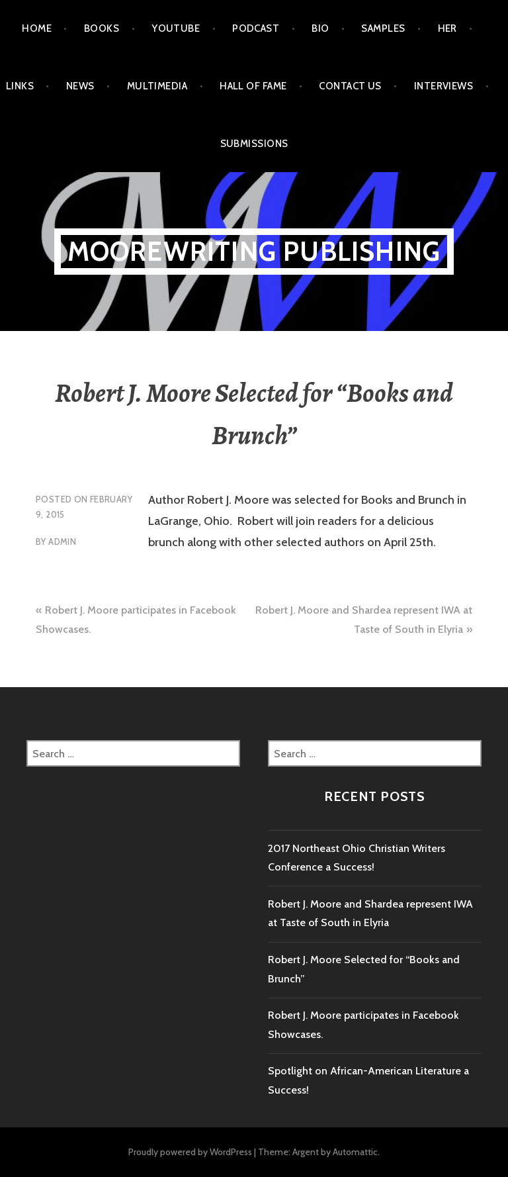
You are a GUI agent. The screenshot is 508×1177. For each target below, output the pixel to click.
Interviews (444, 86)
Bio (320, 28)
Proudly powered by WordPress (190, 1152)
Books (101, 28)
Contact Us (350, 86)
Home (37, 28)
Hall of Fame (253, 86)
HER (447, 28)
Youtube (175, 28)
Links (20, 86)
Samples (383, 28)
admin (62, 541)
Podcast (255, 28)
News (80, 86)
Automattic (355, 1152)
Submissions (254, 144)
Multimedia (157, 86)
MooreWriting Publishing (254, 251)
